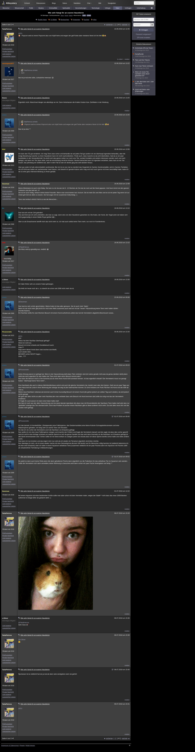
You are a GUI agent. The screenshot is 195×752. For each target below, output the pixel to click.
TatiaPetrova (7, 29)
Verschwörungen (80, 8)
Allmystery (11, 3)
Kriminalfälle (53, 8)
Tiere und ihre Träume (144, 61)
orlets (4, 115)
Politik (31, 8)
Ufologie (107, 8)
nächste (124, 24)
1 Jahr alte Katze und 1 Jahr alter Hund (144, 84)
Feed (84, 15)
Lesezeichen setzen (9, 56)
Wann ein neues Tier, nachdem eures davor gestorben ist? (144, 75)
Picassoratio (7, 332)
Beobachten (65, 20)
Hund (66, 15)
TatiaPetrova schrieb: (29, 70)
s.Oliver (5, 280)
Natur (117, 8)
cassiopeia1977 (8, 63)
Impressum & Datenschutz (10, 745)
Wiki (99, 3)
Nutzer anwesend (143, 14)
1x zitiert (120, 59)
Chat (89, 3)
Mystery (41, 8)
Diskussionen (40, 3)
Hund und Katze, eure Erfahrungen (144, 92)
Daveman (5, 184)
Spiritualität (66, 8)
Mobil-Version (30, 745)
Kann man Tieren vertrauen (144, 67)
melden (127, 59)
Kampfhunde (144, 55)
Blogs (54, 3)
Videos (64, 3)
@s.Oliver (21, 640)
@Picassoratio (23, 370)
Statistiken (77, 3)
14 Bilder (53, 20)
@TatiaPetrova (23, 247)
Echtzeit (27, 3)
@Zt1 (20, 33)
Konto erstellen (144, 38)
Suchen (86, 20)
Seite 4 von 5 (8, 24)
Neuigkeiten (112, 3)
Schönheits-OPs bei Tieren (144, 49)
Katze (71, 15)
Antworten (76, 20)
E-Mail (89, 15)
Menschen (6, 8)
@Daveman (22, 302)
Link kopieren (6, 54)
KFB (3, 243)
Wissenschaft (19, 8)
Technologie (96, 8)
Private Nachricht (8, 51)
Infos (95, 20)
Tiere (62, 15)
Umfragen (128, 8)
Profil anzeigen (7, 49)
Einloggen (144, 30)
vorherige (109, 24)
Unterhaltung (141, 8)
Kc (3, 208)
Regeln (22, 745)
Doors (4, 98)
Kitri (3, 149)
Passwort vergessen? (143, 34)
